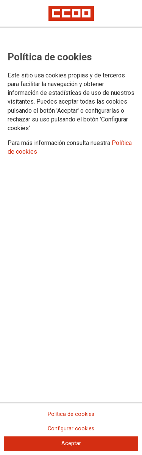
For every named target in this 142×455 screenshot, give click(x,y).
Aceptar (71, 443)
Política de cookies (71, 414)
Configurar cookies (71, 428)
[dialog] (71, 227)
